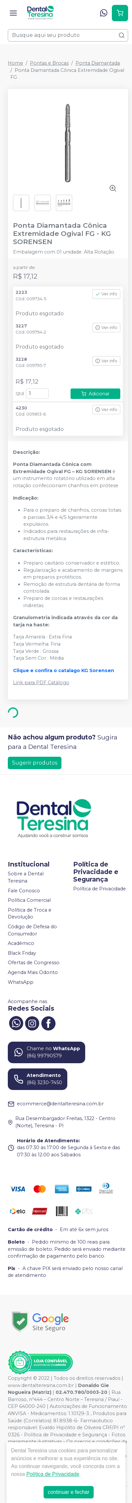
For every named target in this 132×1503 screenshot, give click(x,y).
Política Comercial (29, 900)
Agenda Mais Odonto (33, 972)
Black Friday (22, 953)
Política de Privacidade (99, 889)
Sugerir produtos (34, 763)
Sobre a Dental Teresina (26, 877)
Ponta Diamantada (97, 63)
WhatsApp (20, 982)
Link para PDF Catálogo (41, 682)
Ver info (106, 293)
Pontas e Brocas (49, 63)
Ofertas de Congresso (33, 963)
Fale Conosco (24, 891)
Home (15, 63)
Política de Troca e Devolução (29, 913)
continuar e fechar (68, 1492)
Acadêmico (21, 943)
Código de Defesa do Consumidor (32, 930)
